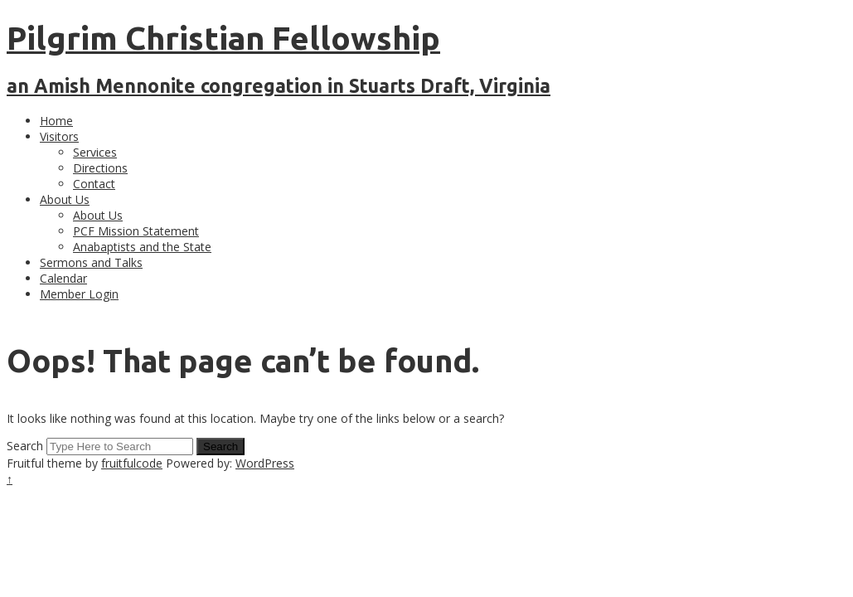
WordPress (264, 463)
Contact (94, 184)
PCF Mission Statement (136, 231)
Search (25, 446)
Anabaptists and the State (142, 247)
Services (95, 152)
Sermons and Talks (91, 262)
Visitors (59, 136)
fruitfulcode (131, 463)
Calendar (63, 278)
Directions (100, 168)
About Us (65, 199)
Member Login (79, 294)
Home (56, 121)
